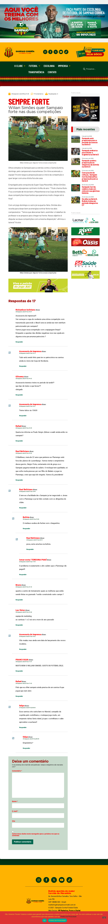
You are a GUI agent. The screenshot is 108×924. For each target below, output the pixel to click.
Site (13, 821)
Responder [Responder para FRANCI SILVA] (19, 671)
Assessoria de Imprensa (30, 351)
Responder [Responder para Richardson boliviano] (19, 342)
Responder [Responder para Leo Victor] (19, 625)
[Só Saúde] (85, 269)
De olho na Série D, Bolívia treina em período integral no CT (90, 202)
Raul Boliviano (22, 451)
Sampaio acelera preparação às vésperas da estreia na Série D (90, 163)
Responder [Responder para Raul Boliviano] (19, 480)
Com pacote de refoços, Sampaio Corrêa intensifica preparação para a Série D (90, 176)
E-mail (15, 811)
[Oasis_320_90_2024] (85, 247)
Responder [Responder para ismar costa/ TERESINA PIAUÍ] (23, 574)
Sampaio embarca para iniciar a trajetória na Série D (90, 152)
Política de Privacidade (68, 917)
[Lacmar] (85, 225)
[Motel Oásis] (85, 121)
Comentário (17, 771)
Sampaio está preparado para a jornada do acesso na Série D (90, 141)
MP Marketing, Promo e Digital (69, 910)
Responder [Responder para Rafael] (19, 441)
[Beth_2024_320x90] (85, 258)
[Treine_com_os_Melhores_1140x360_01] (54, 37)
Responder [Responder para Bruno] (19, 600)
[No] (104, 917)
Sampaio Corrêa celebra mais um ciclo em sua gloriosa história (91, 190)
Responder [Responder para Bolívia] (26, 528)
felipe (21, 705)
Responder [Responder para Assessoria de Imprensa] (23, 366)
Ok (44, 920)
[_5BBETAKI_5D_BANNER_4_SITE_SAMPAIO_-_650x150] (38, 293)
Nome (15, 801)
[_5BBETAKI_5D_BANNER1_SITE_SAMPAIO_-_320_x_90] (85, 280)
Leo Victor (20, 610)
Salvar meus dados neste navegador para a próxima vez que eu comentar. (35, 834)
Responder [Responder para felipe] (23, 727)
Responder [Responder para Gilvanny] (19, 395)
